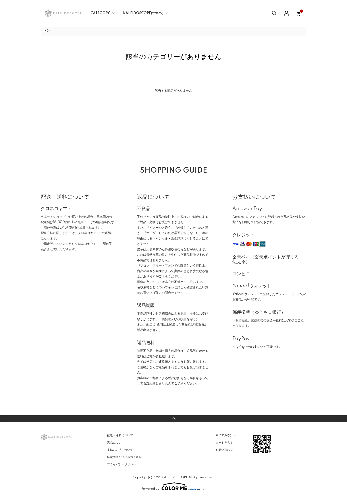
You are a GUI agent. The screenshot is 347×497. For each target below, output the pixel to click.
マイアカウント (226, 435)
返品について (115, 442)
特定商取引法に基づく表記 (124, 457)
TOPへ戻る (173, 418)
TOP (46, 31)
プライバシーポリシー (121, 464)
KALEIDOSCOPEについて (143, 13)
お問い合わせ (224, 450)
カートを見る (224, 442)
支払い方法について (120, 450)
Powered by (173, 486)
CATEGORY (100, 13)
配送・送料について (120, 435)
